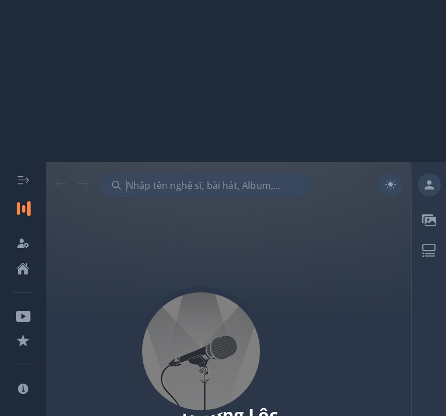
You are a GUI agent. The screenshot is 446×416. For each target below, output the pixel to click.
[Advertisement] (223, 81)
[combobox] (206, 185)
